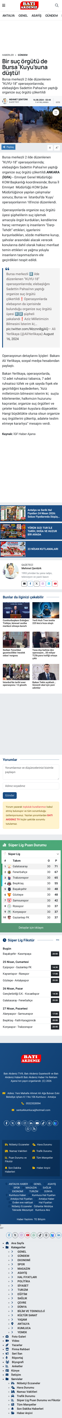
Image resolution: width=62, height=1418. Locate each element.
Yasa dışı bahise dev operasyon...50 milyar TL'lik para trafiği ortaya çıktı (44, 654)
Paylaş (8, 147)
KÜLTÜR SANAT (24, 1315)
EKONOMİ (15, 1191)
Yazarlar (14, 1345)
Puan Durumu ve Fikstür (16, 1159)
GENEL (23, 15)
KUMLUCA (21, 1328)
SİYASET (20, 1285)
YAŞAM (19, 1319)
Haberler (8, 55)
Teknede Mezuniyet (22, 1210)
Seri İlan (14, 1353)
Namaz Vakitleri (16, 1151)
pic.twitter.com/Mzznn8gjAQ (27, 329)
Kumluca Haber (15, 1195)
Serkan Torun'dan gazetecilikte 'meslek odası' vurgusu (14, 653)
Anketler (14, 1366)
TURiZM (31, 1191)
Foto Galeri (16, 1336)
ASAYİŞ (36, 15)
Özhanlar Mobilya (43, 1206)
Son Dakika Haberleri (13, 1169)
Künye (12, 1370)
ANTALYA (8, 15)
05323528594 (33, 1103)
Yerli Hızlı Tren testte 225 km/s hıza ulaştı (43, 621)
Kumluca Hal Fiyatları (42, 1195)
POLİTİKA (20, 1281)
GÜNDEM (51, 15)
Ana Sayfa (15, 1243)
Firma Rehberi (18, 1349)
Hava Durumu (42, 1144)
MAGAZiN (29, 1187)
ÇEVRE (18, 1302)
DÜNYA (46, 1191)
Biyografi (15, 1362)
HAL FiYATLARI (24, 1277)
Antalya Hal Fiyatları (19, 1198)
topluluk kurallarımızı (34, 806)
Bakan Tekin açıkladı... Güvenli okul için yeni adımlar (44, 685)
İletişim (13, 1374)
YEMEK (19, 1332)
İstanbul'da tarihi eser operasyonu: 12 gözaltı (15, 683)
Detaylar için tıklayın (31, 927)
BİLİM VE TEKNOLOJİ (28, 1311)
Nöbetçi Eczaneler (17, 1144)
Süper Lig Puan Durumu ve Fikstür (35, 1400)
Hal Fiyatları (43, 1202)
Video (12, 1340)
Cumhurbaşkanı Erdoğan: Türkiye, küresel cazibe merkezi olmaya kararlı (16, 623)
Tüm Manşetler (42, 1157)
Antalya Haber (44, 1198)
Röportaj (14, 1357)
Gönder (9, 795)
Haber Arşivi (41, 1167)
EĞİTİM (19, 1294)
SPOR (14, 1187)
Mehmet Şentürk (31, 568)
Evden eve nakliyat (20, 1202)
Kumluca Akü (42, 1210)
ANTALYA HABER (16, 1184)
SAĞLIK (45, 1187)
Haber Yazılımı (25, 1219)
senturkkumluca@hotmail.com (33, 1110)
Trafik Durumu (42, 1151)
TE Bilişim (39, 1219)
